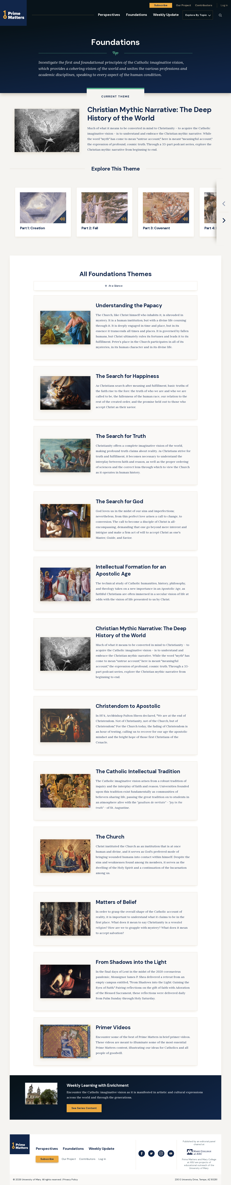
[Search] (220, 15)
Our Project (183, 5)
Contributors (203, 5)
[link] (115, 130)
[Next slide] (224, 220)
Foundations (136, 14)
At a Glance (115, 285)
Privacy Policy (70, 1179)
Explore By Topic (196, 15)
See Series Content (84, 1108)
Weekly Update (166, 14)
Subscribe (160, 5)
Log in (224, 5)
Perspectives (109, 14)
